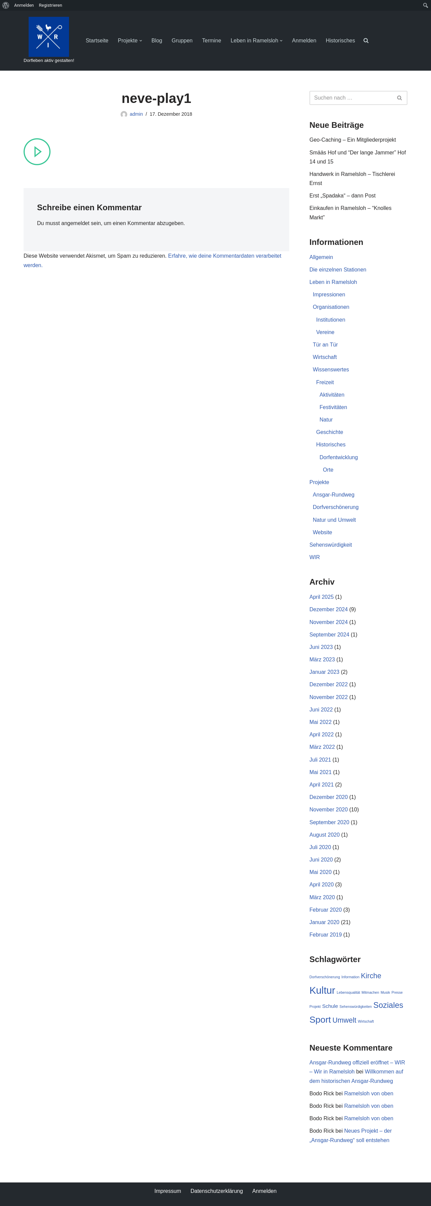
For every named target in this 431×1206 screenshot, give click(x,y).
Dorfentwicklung (339, 457)
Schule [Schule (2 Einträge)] (330, 1006)
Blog (157, 40)
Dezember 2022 (328, 684)
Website (322, 532)
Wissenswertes (331, 369)
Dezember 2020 (328, 797)
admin (136, 114)
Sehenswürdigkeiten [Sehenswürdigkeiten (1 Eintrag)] (355, 1006)
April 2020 (321, 884)
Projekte (319, 482)
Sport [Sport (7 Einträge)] (320, 1020)
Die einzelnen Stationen (337, 269)
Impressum (168, 1191)
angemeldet (75, 223)
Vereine (325, 332)
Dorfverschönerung (336, 507)
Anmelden (304, 40)
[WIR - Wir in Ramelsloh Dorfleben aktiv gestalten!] (49, 41)
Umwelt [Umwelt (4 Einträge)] (344, 1020)
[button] (140, 40)
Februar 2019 (325, 935)
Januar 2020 (324, 922)
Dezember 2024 (328, 609)
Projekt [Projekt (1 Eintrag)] (315, 1006)
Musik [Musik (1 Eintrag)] (385, 992)
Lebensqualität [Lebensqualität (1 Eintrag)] (348, 992)
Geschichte (329, 432)
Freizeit (325, 382)
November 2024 (328, 622)
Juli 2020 (320, 847)
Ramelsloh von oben (368, 1093)
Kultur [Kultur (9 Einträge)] (322, 990)
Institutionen (330, 320)
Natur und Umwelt (334, 520)
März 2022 (322, 747)
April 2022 (321, 734)
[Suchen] (350, 98)
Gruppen (182, 40)
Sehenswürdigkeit (330, 545)
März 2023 (322, 659)
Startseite (97, 40)
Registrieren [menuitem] (50, 5)
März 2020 (322, 897)
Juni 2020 (321, 860)
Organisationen (331, 307)
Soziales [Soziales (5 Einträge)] (388, 1005)
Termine (211, 40)
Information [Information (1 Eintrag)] (350, 977)
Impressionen (329, 294)
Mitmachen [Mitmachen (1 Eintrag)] (370, 992)
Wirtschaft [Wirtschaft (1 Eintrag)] (366, 1021)
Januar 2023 (324, 672)
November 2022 (328, 697)
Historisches (340, 40)
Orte (328, 470)
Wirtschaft (325, 357)
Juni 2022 (321, 709)
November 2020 (328, 809)
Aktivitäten (332, 395)
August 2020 (324, 835)
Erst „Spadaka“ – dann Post (342, 195)
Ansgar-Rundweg (334, 495)
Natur (326, 420)
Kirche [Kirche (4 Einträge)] (371, 976)
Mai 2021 (320, 772)
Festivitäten (333, 407)
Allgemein (321, 257)
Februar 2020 (325, 910)
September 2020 (329, 822)
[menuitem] (6, 5)
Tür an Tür (325, 345)
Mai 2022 (320, 722)
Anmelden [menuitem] (24, 5)
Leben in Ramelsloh (333, 282)
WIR (314, 557)
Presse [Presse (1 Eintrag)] (397, 992)
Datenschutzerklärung (217, 1191)
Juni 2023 (321, 647)
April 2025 (321, 597)
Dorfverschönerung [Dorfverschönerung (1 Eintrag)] (324, 977)
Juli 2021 (320, 760)
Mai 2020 (320, 872)
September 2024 (329, 634)
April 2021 (321, 785)
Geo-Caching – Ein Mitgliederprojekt (352, 140)
